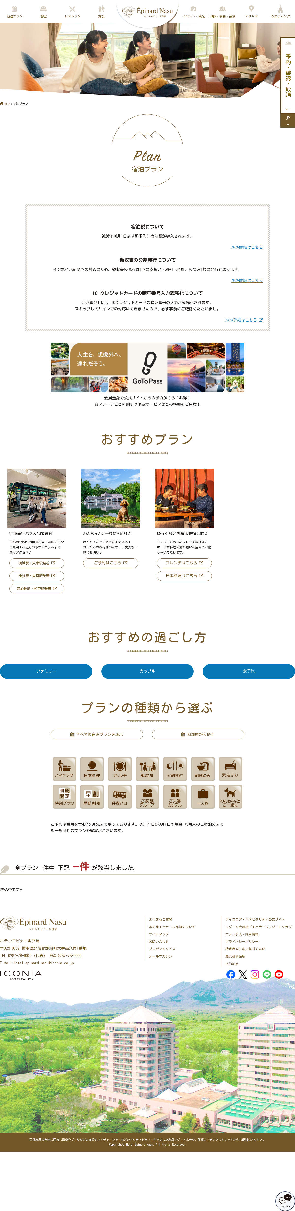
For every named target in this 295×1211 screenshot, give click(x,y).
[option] (37, 532)
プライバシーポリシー (242, 941)
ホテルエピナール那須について (172, 927)
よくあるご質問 (160, 919)
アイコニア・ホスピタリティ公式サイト (255, 919)
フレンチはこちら (181, 563)
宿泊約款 (232, 963)
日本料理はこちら (181, 576)
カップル (147, 671)
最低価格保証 (235, 956)
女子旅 (249, 671)
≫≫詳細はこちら (247, 247)
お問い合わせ (159, 941)
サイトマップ (159, 934)
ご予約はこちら (107, 563)
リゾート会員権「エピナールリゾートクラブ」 (260, 927)
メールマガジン (160, 956)
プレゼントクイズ (162, 949)
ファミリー (46, 671)
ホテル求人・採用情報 (242, 934)
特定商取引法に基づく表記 (245, 949)
